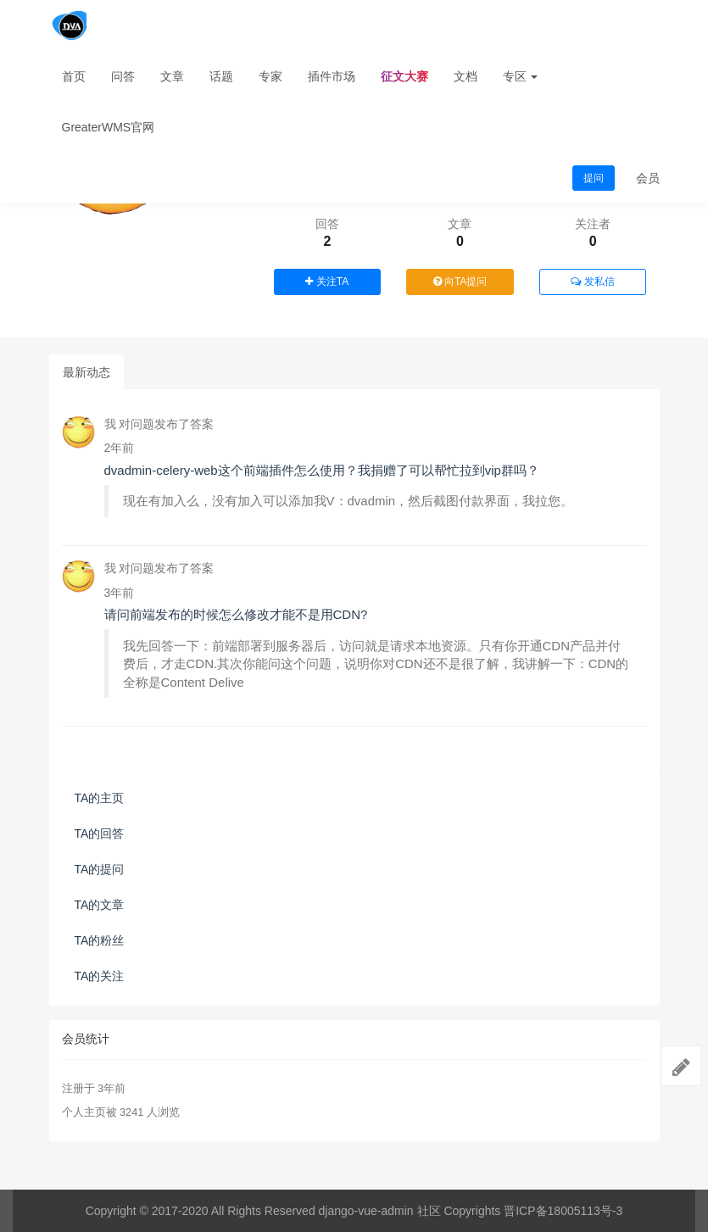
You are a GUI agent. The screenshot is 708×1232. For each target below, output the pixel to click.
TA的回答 (100, 833)
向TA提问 (460, 281)
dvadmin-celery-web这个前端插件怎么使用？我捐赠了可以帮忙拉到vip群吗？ (321, 470)
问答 (123, 76)
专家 (270, 76)
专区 (520, 76)
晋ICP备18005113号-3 (563, 1211)
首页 (74, 76)
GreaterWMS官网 (108, 127)
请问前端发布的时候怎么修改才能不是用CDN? (236, 614)
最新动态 (86, 372)
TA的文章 (100, 904)
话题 (221, 76)
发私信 (592, 281)
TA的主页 (100, 798)
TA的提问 (100, 869)
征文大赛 (404, 76)
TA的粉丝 (100, 940)
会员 (648, 178)
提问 (593, 178)
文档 (465, 76)
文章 (172, 76)
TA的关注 (100, 976)
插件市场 (331, 76)
